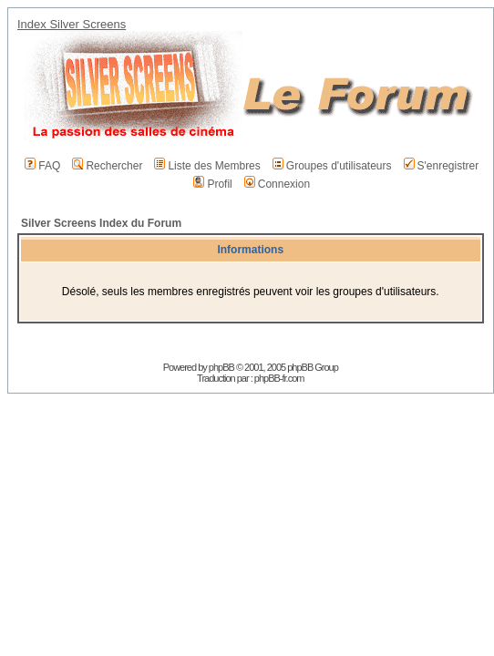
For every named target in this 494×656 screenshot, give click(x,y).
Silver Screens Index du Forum (101, 223)
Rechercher (107, 165)
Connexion (277, 184)
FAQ (42, 165)
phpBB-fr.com (279, 378)
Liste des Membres (207, 165)
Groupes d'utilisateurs (332, 165)
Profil (212, 184)
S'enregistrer (441, 165)
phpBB (221, 367)
